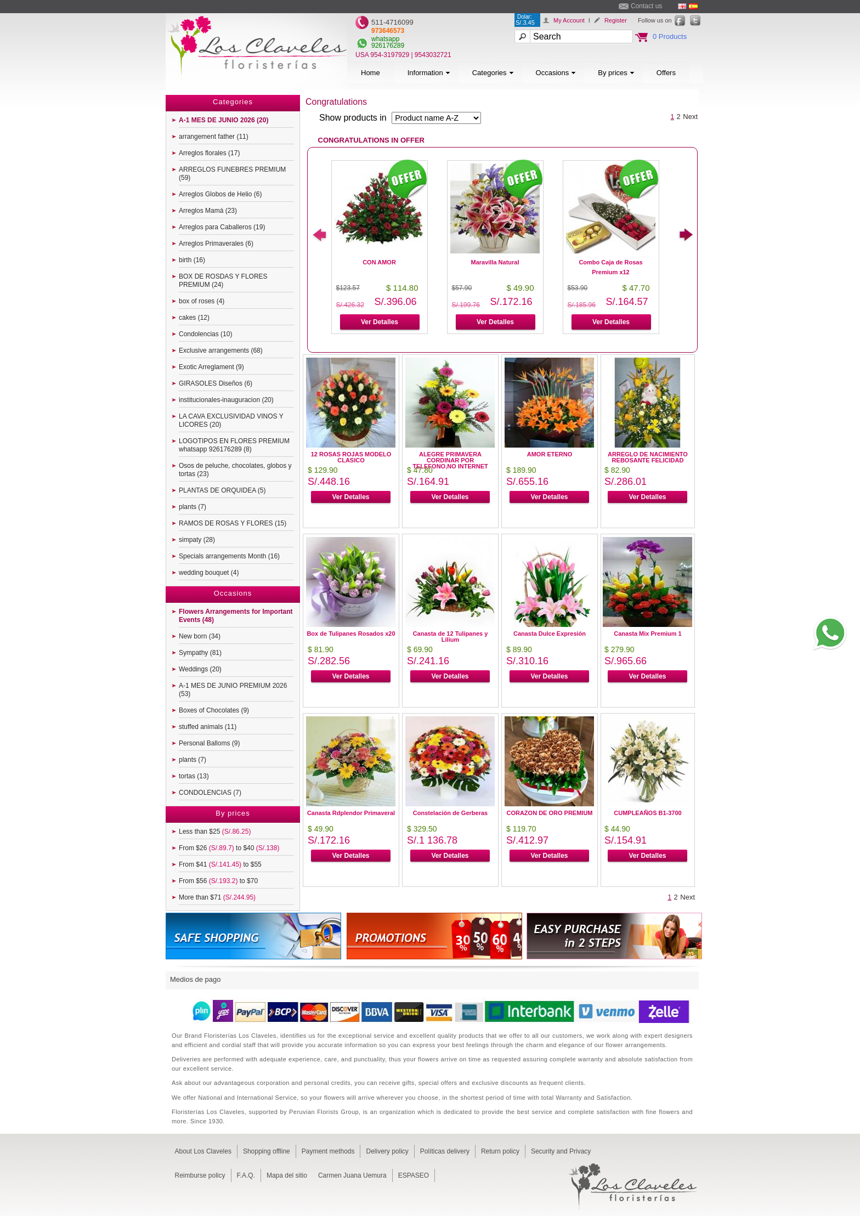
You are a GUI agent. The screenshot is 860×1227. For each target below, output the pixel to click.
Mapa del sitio (287, 1175)
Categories (493, 73)
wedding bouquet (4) (209, 572)
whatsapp (385, 39)
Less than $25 (215, 831)
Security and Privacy (561, 1151)
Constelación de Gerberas (450, 813)
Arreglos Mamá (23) (208, 210)
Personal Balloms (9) (209, 743)
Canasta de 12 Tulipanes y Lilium (450, 636)
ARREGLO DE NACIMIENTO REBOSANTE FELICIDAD (648, 457)
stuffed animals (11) (207, 727)
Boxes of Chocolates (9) (214, 710)
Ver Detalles (379, 322)
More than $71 (217, 897)
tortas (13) (194, 776)
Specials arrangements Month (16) (229, 556)
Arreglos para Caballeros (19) (222, 227)
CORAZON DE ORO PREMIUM (549, 813)
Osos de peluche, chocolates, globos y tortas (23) (235, 470)
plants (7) (192, 507)
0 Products (670, 36)
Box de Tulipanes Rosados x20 (351, 633)
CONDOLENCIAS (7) (210, 792)
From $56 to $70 (218, 881)
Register (615, 20)
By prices (616, 73)
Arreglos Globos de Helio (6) (220, 194)
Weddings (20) (200, 669)
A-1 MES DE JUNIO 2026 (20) (223, 120)
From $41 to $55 (220, 864)
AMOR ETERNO (550, 454)
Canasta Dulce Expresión (549, 633)
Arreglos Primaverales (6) (216, 243)
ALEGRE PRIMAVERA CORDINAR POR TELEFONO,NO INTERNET (450, 460)
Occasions (556, 73)
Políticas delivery (444, 1151)
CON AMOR (379, 262)
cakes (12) (194, 317)
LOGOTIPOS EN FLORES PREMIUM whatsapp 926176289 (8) (234, 445)
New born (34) (199, 636)
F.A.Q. (246, 1175)
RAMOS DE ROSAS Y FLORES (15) (232, 523)
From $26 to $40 (229, 848)
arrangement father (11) (213, 136)
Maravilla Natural (495, 262)
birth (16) (192, 260)
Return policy (500, 1151)
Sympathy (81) (200, 653)
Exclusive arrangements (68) (221, 350)
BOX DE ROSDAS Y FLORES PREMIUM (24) (223, 281)
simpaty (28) (197, 540)
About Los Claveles (203, 1151)
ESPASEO (413, 1175)
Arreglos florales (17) (209, 153)
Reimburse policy (200, 1175)
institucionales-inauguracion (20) (226, 400)
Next (690, 116)
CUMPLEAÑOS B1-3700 (647, 813)
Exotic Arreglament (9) (211, 367)
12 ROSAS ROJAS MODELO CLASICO (351, 457)
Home (370, 73)
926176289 (387, 45)
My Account (569, 20)
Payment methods (328, 1151)
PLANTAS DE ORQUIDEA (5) (222, 490)
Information (429, 73)
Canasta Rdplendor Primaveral (351, 813)
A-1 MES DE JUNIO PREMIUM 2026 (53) (233, 690)
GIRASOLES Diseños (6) (215, 383)
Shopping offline (266, 1151)
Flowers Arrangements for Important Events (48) (236, 616)
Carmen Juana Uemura (352, 1175)
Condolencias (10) (205, 334)
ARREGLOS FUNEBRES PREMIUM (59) (232, 174)
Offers (666, 73)
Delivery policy (387, 1151)
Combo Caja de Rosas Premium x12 (610, 267)
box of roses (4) (201, 301)
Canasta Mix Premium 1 (648, 633)
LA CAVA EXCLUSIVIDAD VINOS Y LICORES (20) (231, 420)
